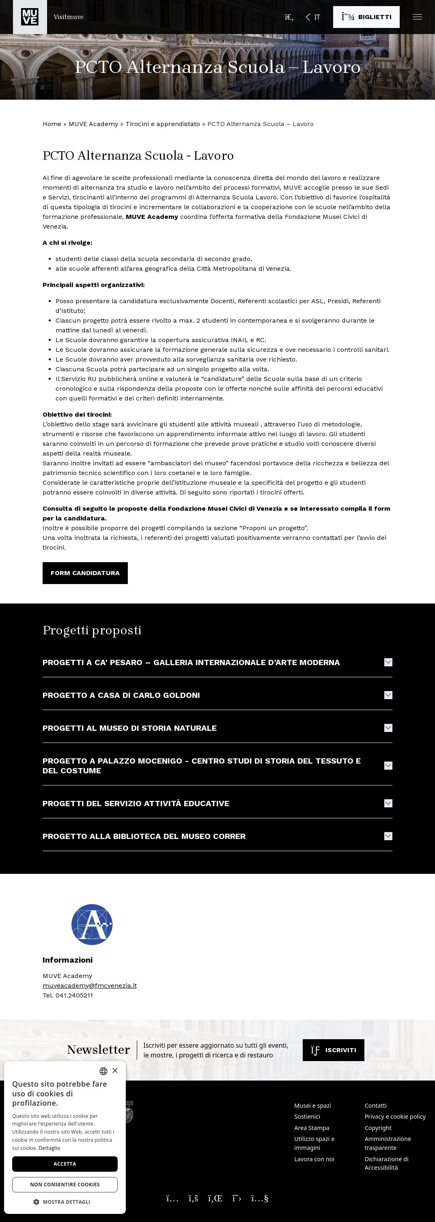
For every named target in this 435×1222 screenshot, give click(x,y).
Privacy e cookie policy (395, 1116)
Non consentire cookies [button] (65, 1184)
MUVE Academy (93, 124)
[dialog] (65, 1137)
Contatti (376, 1105)
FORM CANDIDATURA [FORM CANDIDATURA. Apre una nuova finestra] (85, 573)
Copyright (378, 1128)
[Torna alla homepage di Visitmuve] (48, 17)
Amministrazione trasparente (388, 1143)
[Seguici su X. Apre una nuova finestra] (237, 1197)
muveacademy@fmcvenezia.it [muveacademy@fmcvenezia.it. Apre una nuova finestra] (90, 985)
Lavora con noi (314, 1159)
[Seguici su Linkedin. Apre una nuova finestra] (215, 1197)
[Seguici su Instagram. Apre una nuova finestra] (172, 1197)
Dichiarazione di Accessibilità (387, 1163)
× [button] (115, 1071)
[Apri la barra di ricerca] (289, 17)
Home (52, 124)
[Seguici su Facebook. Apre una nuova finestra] (193, 1197)
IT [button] (317, 17)
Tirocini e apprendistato (162, 124)
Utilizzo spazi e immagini (314, 1143)
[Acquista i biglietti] (366, 17)
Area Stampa (311, 1128)
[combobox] (103, 1071)
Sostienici (307, 1116)
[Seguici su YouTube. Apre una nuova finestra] (260, 1197)
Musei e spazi (312, 1105)
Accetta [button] (65, 1163)
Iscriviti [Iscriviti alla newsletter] (333, 1050)
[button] (417, 16)
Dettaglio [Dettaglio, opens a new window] (49, 1148)
